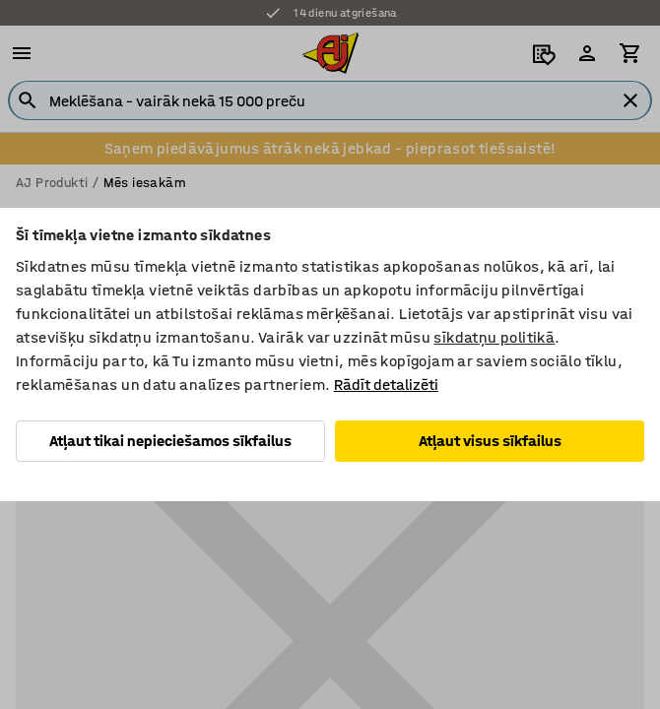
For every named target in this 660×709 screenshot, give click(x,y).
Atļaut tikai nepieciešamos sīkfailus (170, 440)
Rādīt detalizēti (386, 384)
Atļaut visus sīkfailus (490, 440)
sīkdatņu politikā (494, 337)
